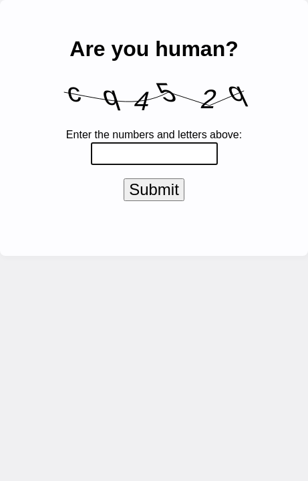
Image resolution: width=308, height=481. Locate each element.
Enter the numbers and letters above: (154, 134)
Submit (154, 192)
